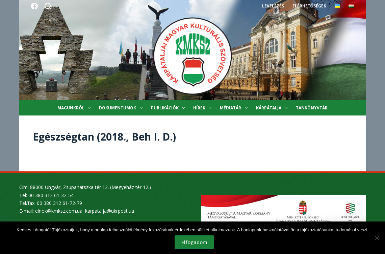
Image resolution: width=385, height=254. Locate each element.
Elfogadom (194, 242)
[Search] (48, 6)
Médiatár (235, 108)
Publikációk (169, 108)
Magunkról (75, 108)
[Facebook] (34, 6)
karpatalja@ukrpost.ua (109, 211)
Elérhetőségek (309, 6)
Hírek (203, 108)
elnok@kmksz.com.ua (58, 211)
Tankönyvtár (312, 108)
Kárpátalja (273, 108)
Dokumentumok (122, 108)
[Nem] (376, 237)
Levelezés (273, 6)
